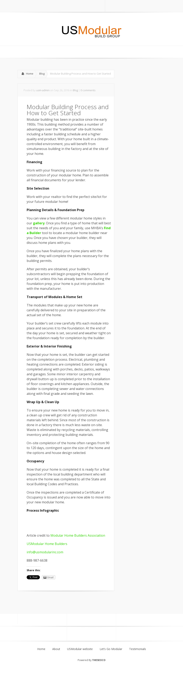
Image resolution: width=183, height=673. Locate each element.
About (56, 649)
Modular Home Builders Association (77, 535)
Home (29, 73)
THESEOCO (99, 660)
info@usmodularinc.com (45, 552)
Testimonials (137, 649)
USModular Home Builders (47, 544)
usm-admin (43, 90)
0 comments (88, 90)
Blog (42, 73)
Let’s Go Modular (111, 649)
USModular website (80, 649)
